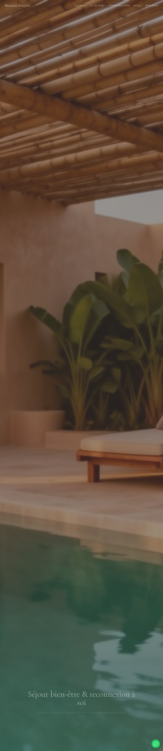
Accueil (80, 5)
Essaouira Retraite (17, 5)
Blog (137, 5)
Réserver (152, 5)
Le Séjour (97, 5)
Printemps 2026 (119, 5)
